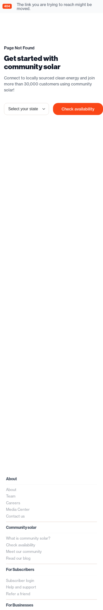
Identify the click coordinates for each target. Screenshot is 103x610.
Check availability (78, 108)
